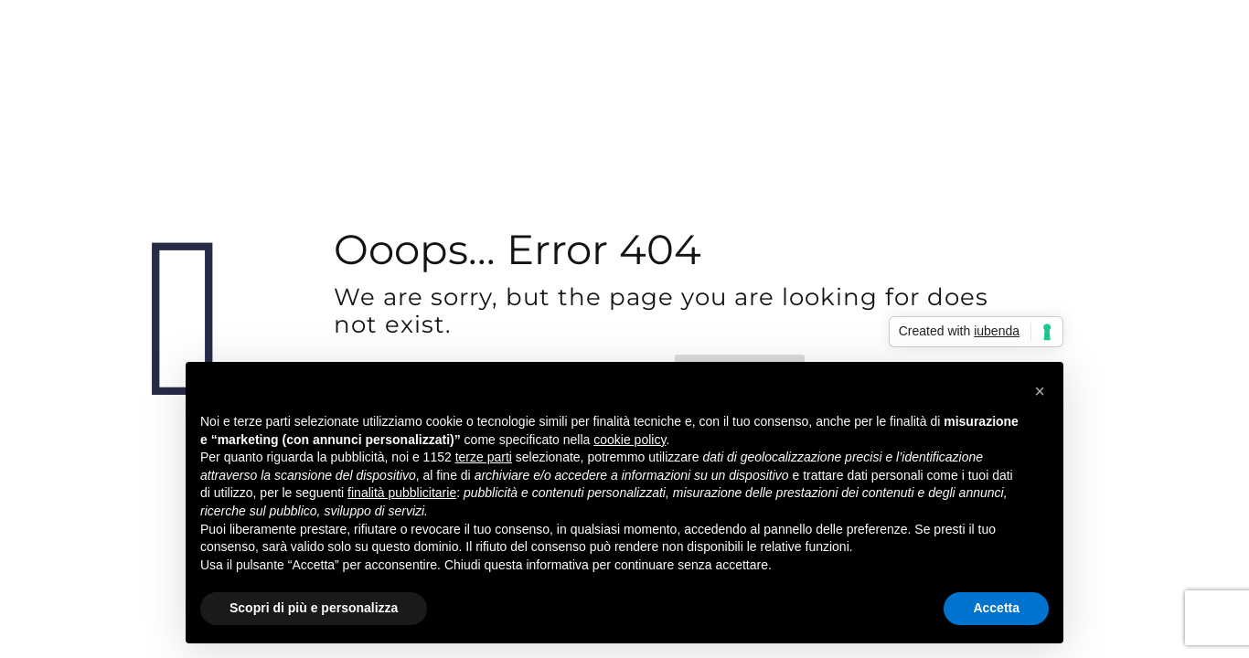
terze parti (483, 457)
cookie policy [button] (629, 439)
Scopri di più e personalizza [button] (314, 607)
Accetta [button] (996, 607)
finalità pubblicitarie (401, 492)
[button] (1039, 391)
